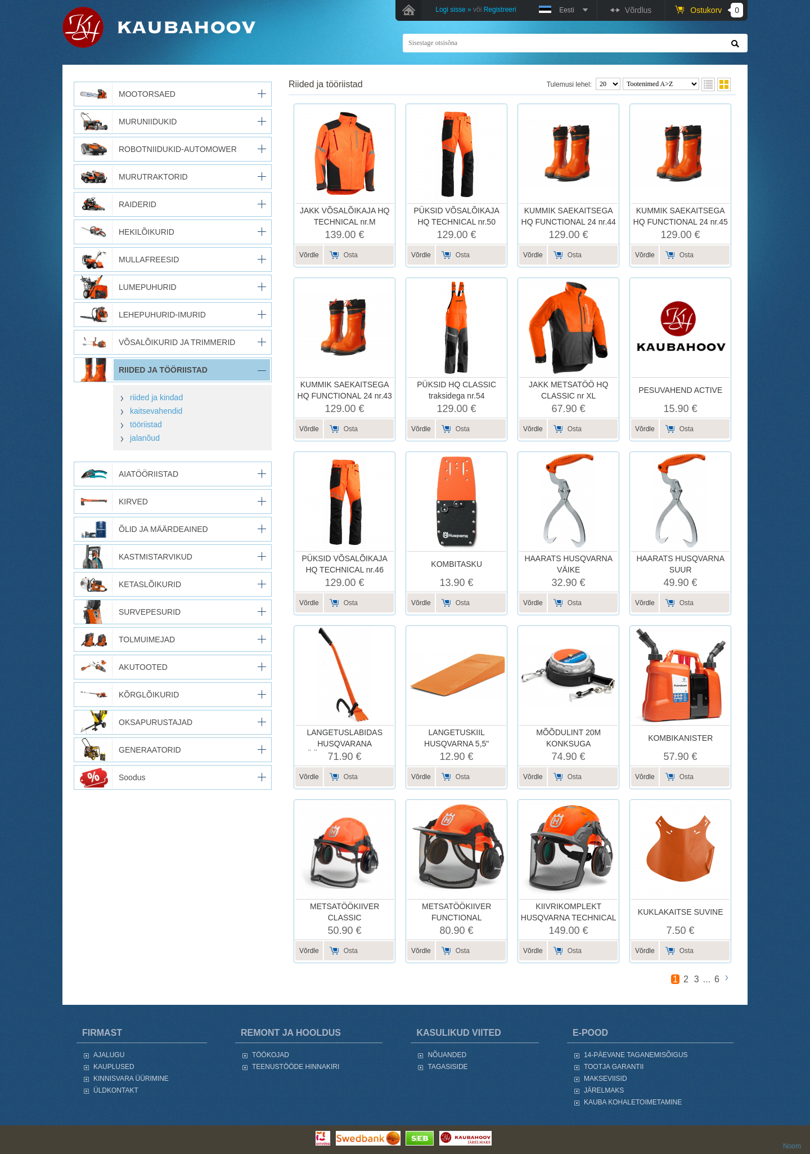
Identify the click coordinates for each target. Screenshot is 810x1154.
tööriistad (146, 424)
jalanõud (145, 437)
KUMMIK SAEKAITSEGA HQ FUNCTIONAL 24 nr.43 (345, 390)
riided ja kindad (156, 397)
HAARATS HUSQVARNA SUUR (680, 564)
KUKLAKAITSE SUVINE (680, 911)
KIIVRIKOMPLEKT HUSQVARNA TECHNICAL (568, 912)
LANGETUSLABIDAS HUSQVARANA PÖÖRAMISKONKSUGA (344, 743)
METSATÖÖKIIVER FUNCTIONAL (456, 912)
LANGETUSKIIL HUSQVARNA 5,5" (456, 738)
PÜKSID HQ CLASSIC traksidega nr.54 (456, 390)
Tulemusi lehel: (569, 84)
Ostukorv (716, 10)
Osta (351, 255)
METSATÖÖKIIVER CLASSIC (344, 912)
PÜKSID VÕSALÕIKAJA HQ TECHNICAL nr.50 (456, 216)
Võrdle (309, 255)
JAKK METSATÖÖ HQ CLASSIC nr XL (568, 390)
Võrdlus (638, 10)
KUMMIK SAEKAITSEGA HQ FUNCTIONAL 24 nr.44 (568, 216)
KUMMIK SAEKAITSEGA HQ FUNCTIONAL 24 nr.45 (680, 216)
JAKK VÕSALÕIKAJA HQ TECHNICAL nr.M (345, 216)
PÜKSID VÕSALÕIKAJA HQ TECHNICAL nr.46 (345, 564)
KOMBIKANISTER (680, 738)
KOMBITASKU (456, 564)
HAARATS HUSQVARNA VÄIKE (568, 564)
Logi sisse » (453, 10)
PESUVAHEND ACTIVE (680, 390)
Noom (792, 1146)
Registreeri (500, 10)
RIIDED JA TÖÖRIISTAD (326, 84)
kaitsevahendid (156, 410)
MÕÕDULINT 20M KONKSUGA (568, 738)
